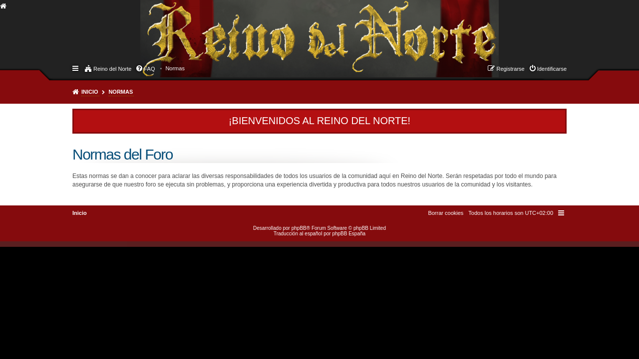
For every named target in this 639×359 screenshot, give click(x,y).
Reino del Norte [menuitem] (112, 69)
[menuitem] (175, 68)
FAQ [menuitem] (149, 69)
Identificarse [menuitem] (552, 69)
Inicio (89, 92)
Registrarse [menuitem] (510, 69)
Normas (120, 92)
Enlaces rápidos (76, 67)
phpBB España (348, 233)
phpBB (299, 228)
